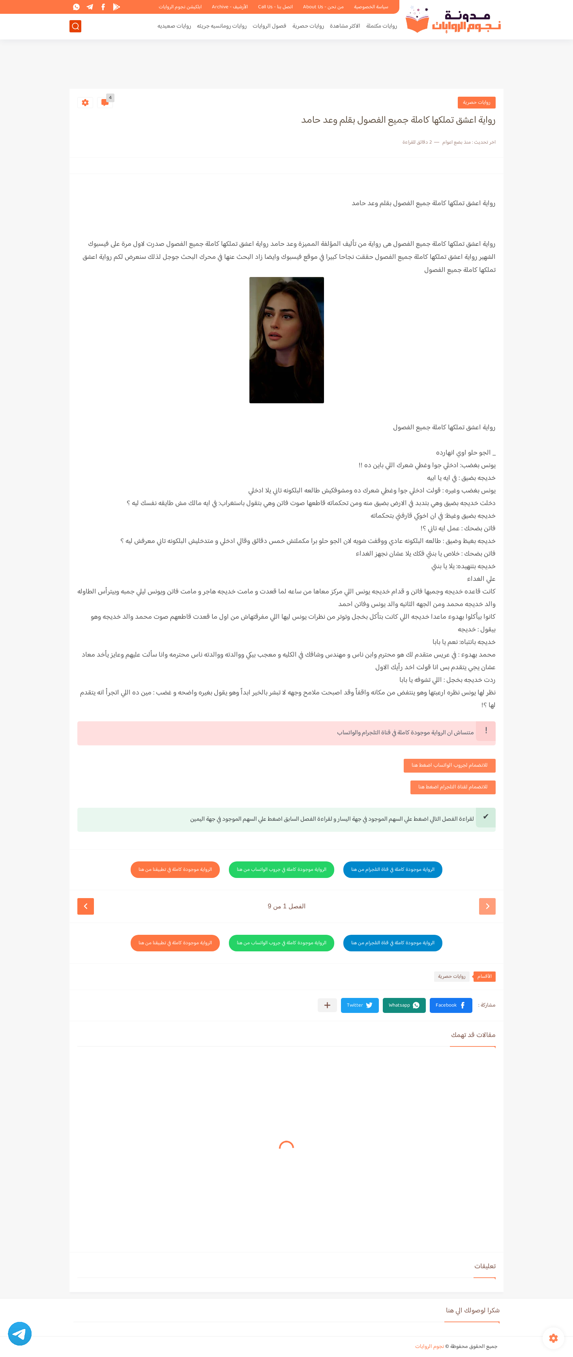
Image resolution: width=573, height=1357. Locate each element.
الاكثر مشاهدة (345, 26)
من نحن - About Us (323, 7)
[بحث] (75, 26)
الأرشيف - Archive (230, 7)
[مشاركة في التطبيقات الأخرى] (327, 1005)
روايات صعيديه (174, 26)
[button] (451, 1005)
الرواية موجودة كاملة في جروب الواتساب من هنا (281, 869)
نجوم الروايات (429, 1346)
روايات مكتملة (381, 26)
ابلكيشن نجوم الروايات (180, 7)
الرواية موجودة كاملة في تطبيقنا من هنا (175, 869)
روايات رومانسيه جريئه (222, 26)
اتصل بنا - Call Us (275, 7)
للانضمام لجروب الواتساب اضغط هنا (450, 765)
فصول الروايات (269, 26)
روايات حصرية (308, 26)
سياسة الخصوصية (371, 7)
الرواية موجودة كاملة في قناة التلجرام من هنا (392, 869)
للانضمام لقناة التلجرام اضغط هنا (453, 787)
